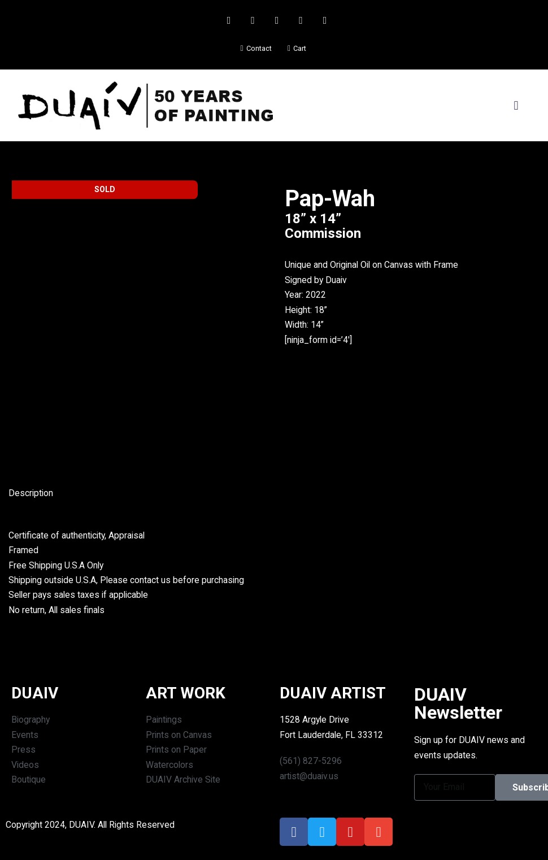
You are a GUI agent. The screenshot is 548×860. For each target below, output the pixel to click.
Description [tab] (31, 494)
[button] (516, 105)
